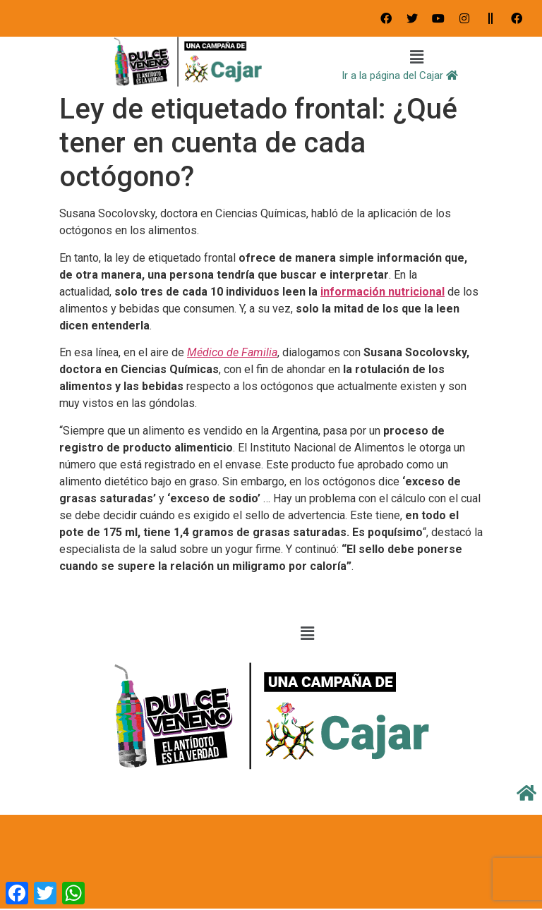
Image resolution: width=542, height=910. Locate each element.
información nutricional (382, 291)
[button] (417, 57)
